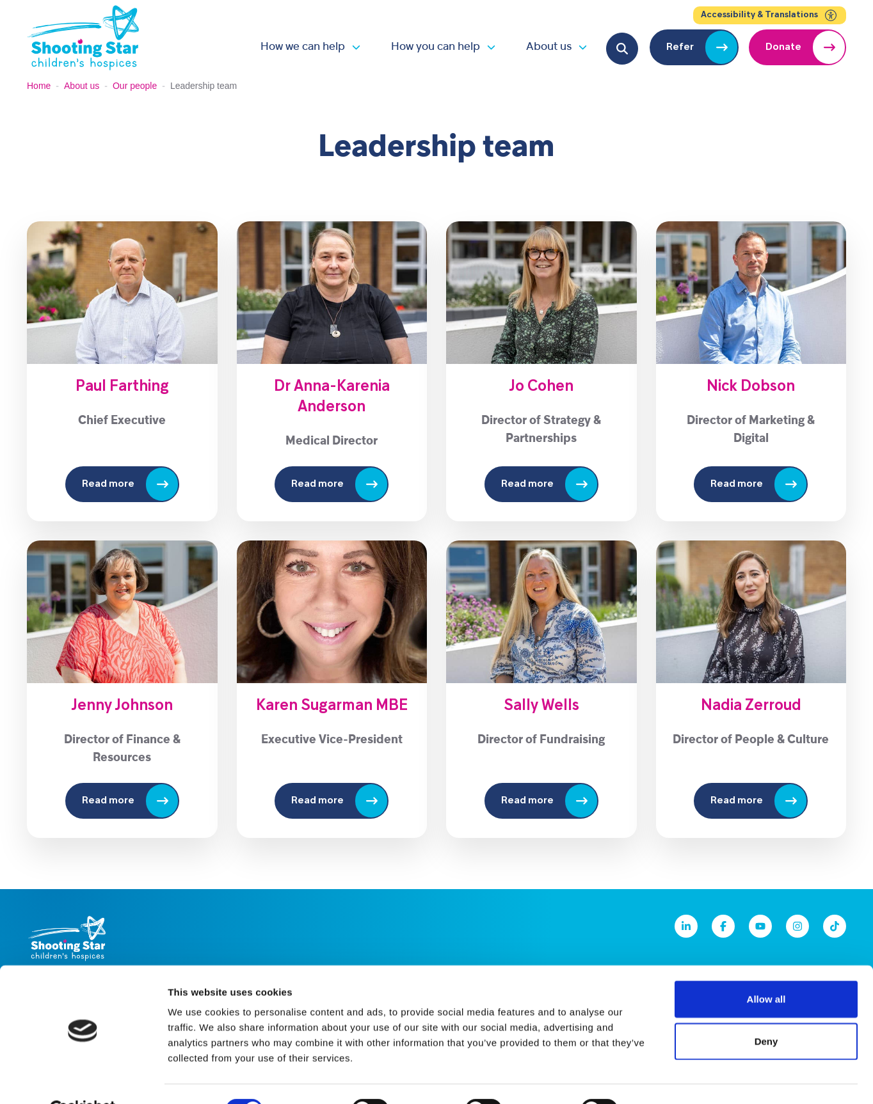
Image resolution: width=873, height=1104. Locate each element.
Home (39, 86)
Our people (135, 86)
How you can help (435, 47)
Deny (766, 1010)
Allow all (766, 968)
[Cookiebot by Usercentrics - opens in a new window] (83, 1079)
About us (549, 47)
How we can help (302, 47)
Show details (671, 1078)
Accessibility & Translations (769, 15)
